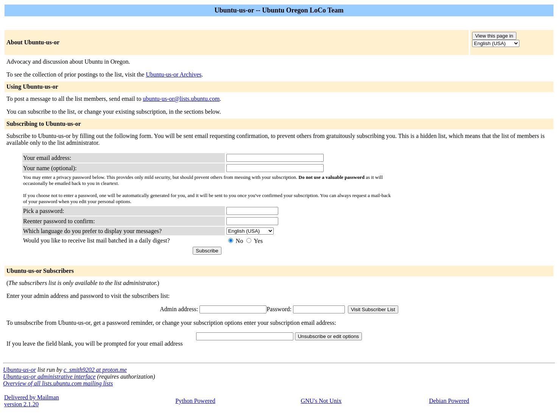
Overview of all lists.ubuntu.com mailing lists (58, 383)
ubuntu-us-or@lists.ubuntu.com (181, 99)
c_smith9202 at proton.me (95, 369)
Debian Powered (449, 401)
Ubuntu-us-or (19, 369)
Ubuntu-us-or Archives (173, 74)
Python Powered (195, 401)
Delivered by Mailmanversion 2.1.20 (31, 400)
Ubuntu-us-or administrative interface (49, 376)
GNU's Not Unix (321, 401)
